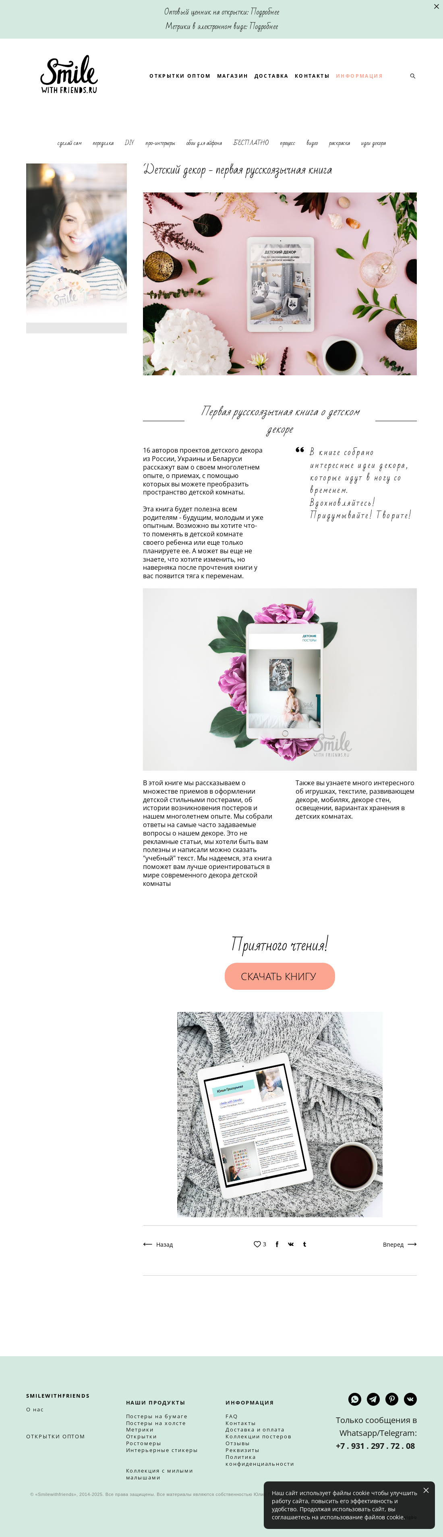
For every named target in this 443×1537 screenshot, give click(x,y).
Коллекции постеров (259, 1436)
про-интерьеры (161, 167)
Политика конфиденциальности (260, 1461)
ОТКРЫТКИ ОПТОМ (228, 83)
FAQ (232, 1416)
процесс (288, 167)
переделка (104, 167)
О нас (35, 1409)
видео (312, 167)
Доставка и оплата (255, 1430)
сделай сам (70, 167)
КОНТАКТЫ (359, 83)
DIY (130, 167)
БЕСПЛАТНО (251, 167)
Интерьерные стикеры (162, 1450)
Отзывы (238, 1443)
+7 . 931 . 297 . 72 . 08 (376, 1446)
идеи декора (373, 167)
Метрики (140, 1430)
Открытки (141, 1436)
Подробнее (265, 12)
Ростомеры (144, 1443)
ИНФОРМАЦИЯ (220, 93)
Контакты (241, 1423)
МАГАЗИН (280, 83)
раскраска (340, 167)
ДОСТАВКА (319, 83)
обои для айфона (205, 167)
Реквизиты (243, 1450)
